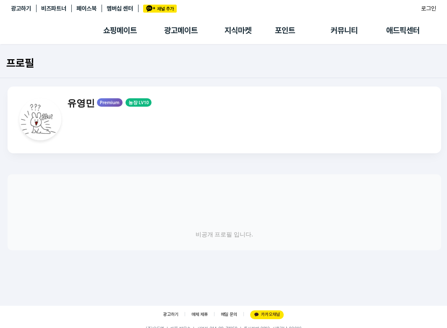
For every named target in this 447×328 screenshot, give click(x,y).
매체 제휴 (199, 314)
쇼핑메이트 (120, 30)
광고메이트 (181, 30)
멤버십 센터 (120, 8)
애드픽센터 (403, 30)
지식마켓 (238, 30)
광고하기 (21, 8)
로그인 (428, 8)
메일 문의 (229, 314)
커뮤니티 (344, 30)
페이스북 (86, 8)
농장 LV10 (138, 102)
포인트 (285, 30)
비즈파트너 (53, 8)
